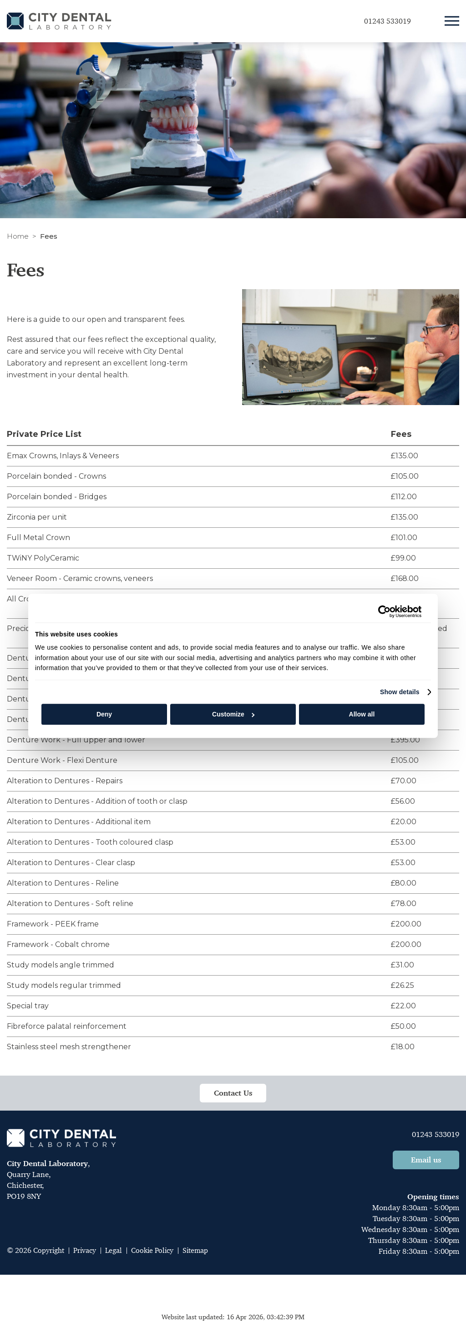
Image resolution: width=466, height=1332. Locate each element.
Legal (113, 1250)
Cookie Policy (152, 1250)
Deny (104, 714)
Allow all (362, 714)
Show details (400, 692)
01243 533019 (435, 1134)
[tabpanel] (233, 740)
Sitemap (195, 1250)
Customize (233, 714)
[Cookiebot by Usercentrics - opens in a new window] (381, 611)
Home (18, 236)
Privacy (84, 1250)
